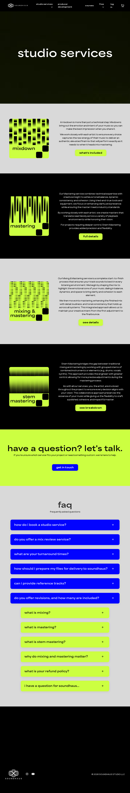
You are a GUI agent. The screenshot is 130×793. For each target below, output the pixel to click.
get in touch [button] (65, 471)
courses (89, 5)
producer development (65, 5)
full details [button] (90, 236)
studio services (45, 5)
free (101, 5)
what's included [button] (90, 152)
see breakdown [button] (91, 411)
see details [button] (91, 324)
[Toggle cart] (122, 5)
